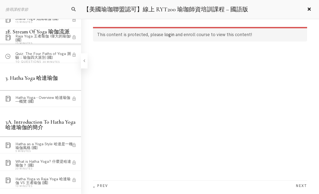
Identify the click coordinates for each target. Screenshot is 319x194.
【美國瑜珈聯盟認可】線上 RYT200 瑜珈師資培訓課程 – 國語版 (165, 9)
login (169, 34)
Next (301, 186)
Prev (102, 186)
